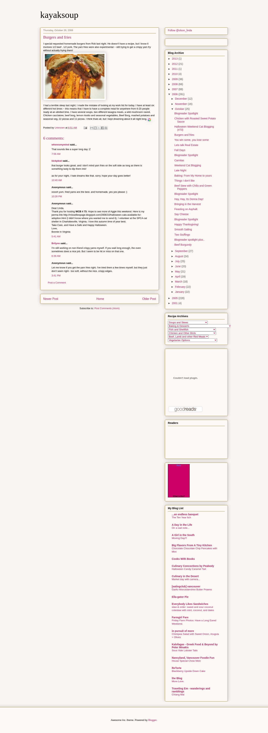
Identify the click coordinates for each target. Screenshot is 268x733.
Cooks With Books (183, 558)
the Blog (177, 678)
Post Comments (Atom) (106, 308)
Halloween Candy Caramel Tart (189, 569)
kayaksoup (59, 15)
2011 (175, 68)
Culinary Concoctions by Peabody (193, 565)
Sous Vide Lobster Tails (184, 650)
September (181, 251)
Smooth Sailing (183, 229)
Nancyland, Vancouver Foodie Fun (193, 657)
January (180, 291)
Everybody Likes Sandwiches (190, 603)
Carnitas (179, 160)
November (181, 103)
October (180, 108)
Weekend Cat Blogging (187, 165)
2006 (175, 94)
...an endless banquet (185, 514)
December (181, 98)
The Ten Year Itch (181, 517)
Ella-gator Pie (180, 596)
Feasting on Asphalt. (186, 209)
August (179, 256)
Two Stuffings (182, 234)
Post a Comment (57, 282)
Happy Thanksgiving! (186, 224)
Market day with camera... (186, 579)
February (180, 286)
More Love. (178, 681)
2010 (175, 73)
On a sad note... (180, 527)
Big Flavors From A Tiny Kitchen (192, 545)
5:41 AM (56, 236)
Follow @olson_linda (180, 30)
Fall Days (179, 150)
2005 (175, 298)
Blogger (152, 720)
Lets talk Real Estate (186, 145)
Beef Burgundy (183, 244)
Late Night (180, 170)
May (178, 271)
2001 (175, 303)
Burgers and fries (184, 134)
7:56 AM (56, 154)
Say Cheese (181, 214)
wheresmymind (60, 144)
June (178, 266)
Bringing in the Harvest (187, 204)
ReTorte (176, 668)
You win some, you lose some (191, 139)
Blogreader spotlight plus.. (189, 239)
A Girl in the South (183, 535)
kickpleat (57, 160)
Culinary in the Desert (185, 576)
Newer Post (50, 298)
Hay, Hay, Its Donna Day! (188, 199)
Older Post (149, 298)
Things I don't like (184, 180)
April (178, 276)
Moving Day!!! (179, 538)
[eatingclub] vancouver (186, 586)
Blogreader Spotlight (186, 113)
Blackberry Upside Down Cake (188, 671)
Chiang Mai (178, 694)
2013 (175, 58)
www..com (179, 465)
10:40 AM (57, 180)
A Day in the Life (182, 524)
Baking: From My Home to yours (193, 175)
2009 (175, 79)
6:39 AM (56, 256)
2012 (175, 63)
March (179, 281)
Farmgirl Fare (180, 617)
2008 (175, 84)
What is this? (179, 496)
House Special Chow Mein (186, 660)
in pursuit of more (183, 630)
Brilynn (56, 243)
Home (100, 298)
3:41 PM (56, 275)
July (177, 261)
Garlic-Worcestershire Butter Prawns (192, 589)
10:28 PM (57, 196)
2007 (175, 89)
